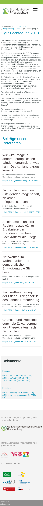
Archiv (17, 29)
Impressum (4, 502)
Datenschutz (5, 504)
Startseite (23, 26)
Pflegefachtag (8, 29)
